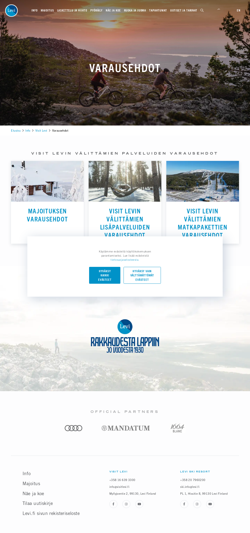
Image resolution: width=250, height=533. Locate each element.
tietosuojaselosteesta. (125, 259)
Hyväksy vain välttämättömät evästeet (142, 276)
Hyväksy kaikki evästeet (105, 276)
